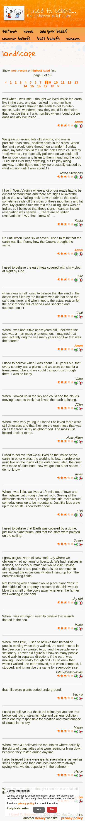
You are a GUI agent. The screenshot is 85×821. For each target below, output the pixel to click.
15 (32, 86)
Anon (78, 122)
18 (52, 86)
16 (39, 86)
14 (25, 86)
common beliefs (16, 38)
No (52, 809)
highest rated (41, 70)
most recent (18, 70)
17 (45, 86)
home (28, 31)
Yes (38, 809)
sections (9, 31)
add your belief (53, 31)
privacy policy (72, 818)
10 (56, 82)
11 (62, 82)
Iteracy (40, 818)
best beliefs (48, 38)
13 (76, 82)
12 (69, 82)
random (73, 38)
